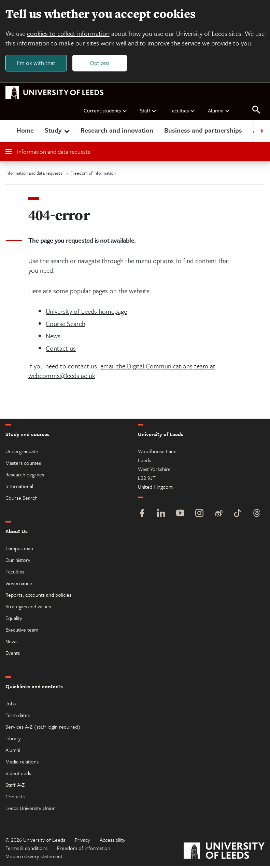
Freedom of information (93, 173)
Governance (18, 583)
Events (12, 653)
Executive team (21, 630)
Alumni (219, 110)
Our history (17, 560)
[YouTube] (180, 514)
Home (25, 130)
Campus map (19, 548)
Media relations (22, 762)
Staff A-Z (15, 785)
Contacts (15, 796)
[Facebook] (142, 514)
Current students (105, 110)
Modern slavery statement (33, 856)
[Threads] (256, 514)
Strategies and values (28, 606)
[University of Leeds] (224, 852)
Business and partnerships (203, 130)
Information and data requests (47, 152)
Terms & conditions (26, 848)
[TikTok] (237, 514)
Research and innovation (117, 130)
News (53, 336)
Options (100, 62)
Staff (148, 110)
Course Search (65, 323)
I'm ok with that (36, 62)
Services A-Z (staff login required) (43, 727)
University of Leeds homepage (86, 311)
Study (58, 130)
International (19, 486)
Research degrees (24, 474)
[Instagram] (199, 514)
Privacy (82, 840)
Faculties (182, 110)
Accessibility (112, 840)
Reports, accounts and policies (38, 595)
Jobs (10, 703)
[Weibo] (218, 514)
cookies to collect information (68, 33)
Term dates (17, 715)
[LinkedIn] (161, 514)
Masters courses (23, 463)
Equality (13, 618)
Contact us (61, 348)
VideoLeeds (18, 773)
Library (13, 738)
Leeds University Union (30, 808)
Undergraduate (21, 451)
